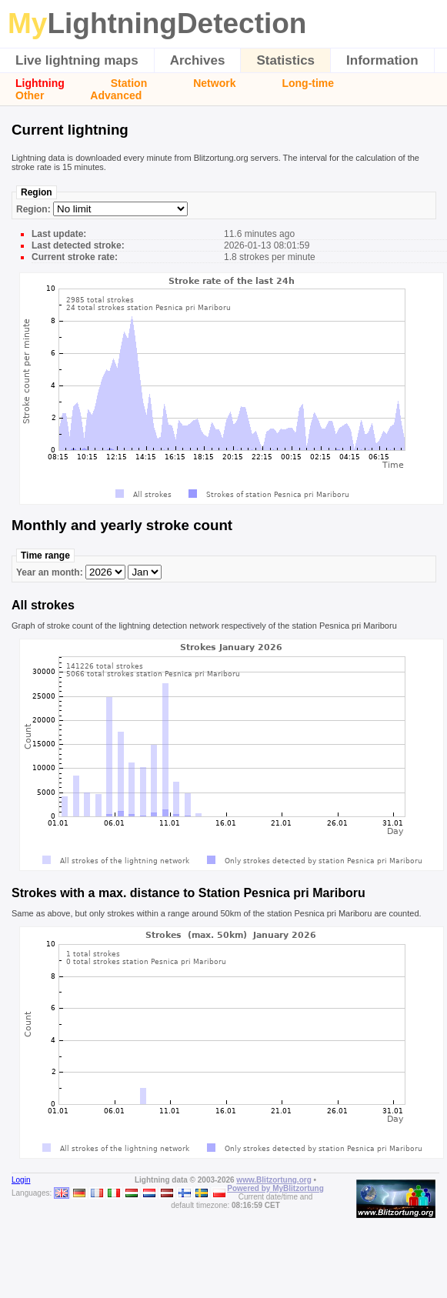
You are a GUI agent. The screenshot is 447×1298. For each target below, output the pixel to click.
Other (29, 95)
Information (382, 60)
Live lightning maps (76, 60)
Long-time (308, 83)
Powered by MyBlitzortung (275, 1188)
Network (214, 83)
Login (21, 1180)
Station (129, 83)
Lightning (40, 83)
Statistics (285, 60)
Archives (197, 60)
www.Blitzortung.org (273, 1180)
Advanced (116, 95)
